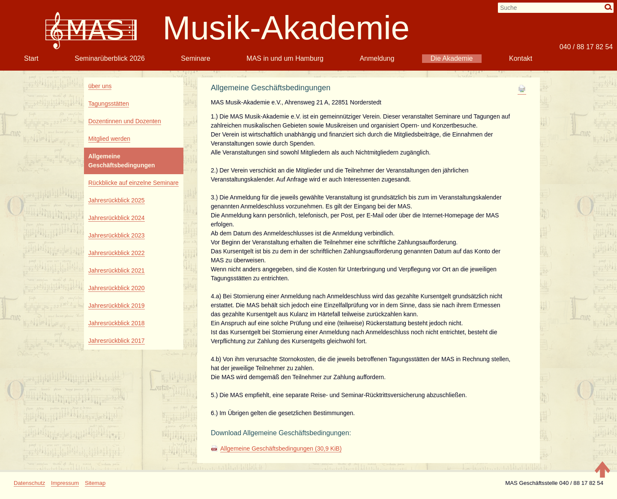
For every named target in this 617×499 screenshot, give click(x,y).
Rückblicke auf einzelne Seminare (133, 182)
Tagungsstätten (108, 103)
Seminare (195, 58)
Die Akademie (452, 58)
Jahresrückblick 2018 (116, 323)
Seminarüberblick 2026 (110, 58)
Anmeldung (376, 58)
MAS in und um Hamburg (284, 58)
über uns (99, 86)
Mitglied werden (109, 138)
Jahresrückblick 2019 (116, 305)
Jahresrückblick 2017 (116, 340)
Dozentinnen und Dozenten (124, 121)
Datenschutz (29, 483)
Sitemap (95, 483)
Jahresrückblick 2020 (116, 288)
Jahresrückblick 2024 (116, 217)
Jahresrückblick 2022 (116, 253)
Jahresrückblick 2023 (116, 235)
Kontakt (520, 58)
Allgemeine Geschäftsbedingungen (280, 448)
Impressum (65, 483)
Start (31, 58)
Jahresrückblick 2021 (116, 270)
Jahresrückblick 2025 (116, 200)
